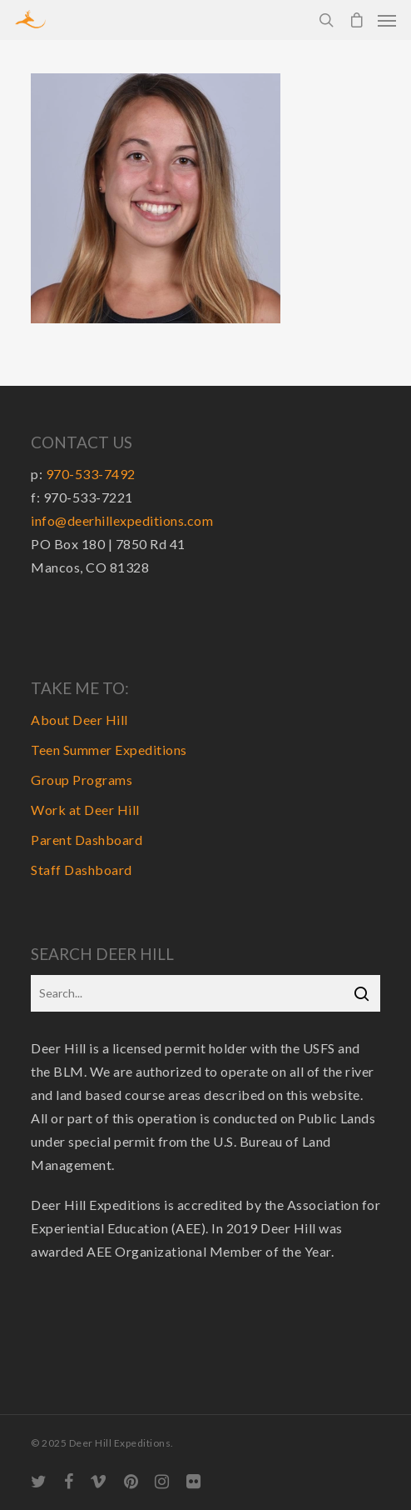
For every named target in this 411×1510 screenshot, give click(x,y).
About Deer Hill (79, 720)
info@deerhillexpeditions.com (122, 520)
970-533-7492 (91, 474)
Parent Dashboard (86, 840)
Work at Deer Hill (85, 810)
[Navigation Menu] (387, 20)
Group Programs (81, 780)
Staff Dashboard (81, 870)
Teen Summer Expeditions (109, 750)
